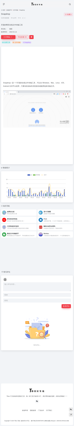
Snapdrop (6, 83)
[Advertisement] (37, 65)
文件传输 (15, 10)
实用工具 (6, 42)
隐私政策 (33, 410)
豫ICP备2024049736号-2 (38, 421)
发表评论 (66, 306)
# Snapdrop (27, 42)
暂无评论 (7, 272)
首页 (4, 10)
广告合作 (41, 410)
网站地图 (47, 421)
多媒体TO (9, 10)
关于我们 (49, 410)
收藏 (68, 14)
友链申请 (25, 410)
